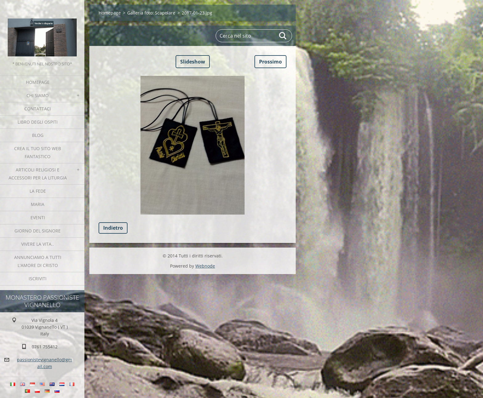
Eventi (37, 217)
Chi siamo (37, 95)
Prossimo (270, 61)
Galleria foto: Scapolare (151, 13)
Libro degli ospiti (38, 122)
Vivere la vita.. (37, 244)
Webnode (205, 266)
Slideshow (192, 61)
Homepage (38, 82)
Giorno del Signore (37, 231)
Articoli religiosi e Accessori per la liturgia (38, 174)
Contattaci (37, 109)
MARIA (37, 204)
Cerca (283, 35)
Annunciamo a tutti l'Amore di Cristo (37, 261)
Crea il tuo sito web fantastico (37, 152)
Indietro (113, 227)
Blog (37, 135)
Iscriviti (38, 278)
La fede (38, 191)
